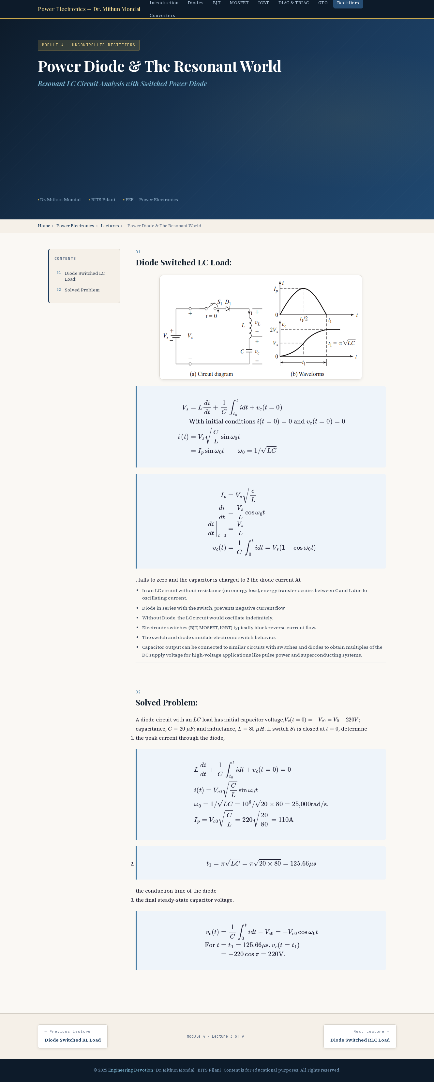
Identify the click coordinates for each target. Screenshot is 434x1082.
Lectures (110, 226)
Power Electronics (75, 226)
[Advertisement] (217, 142)
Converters (162, 15)
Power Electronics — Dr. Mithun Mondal (89, 9)
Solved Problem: (82, 290)
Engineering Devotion (130, 1070)
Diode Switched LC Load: (85, 276)
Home (44, 226)
